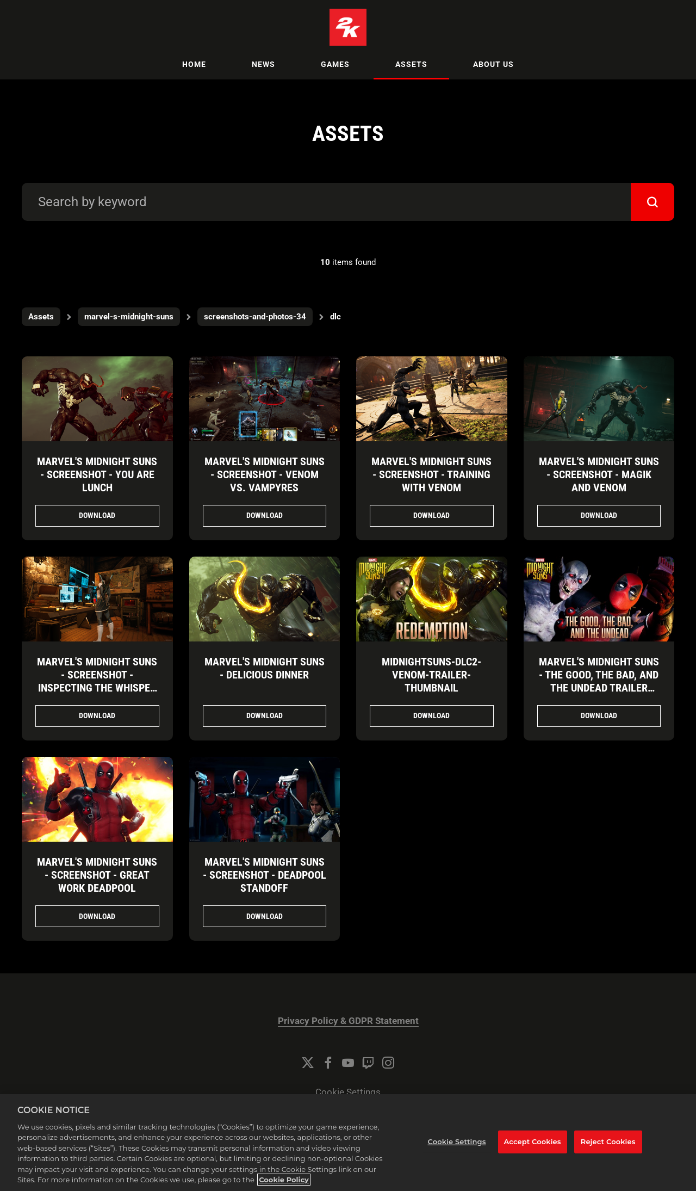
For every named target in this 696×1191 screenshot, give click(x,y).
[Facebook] (328, 1063)
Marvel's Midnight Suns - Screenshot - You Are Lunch (97, 474)
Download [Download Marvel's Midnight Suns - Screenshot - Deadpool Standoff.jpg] (264, 916)
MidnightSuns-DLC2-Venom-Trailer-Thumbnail (431, 674)
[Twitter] (308, 1063)
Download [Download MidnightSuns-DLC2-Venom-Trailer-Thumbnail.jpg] (431, 715)
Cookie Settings (348, 1092)
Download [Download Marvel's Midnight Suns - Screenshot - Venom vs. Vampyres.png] (264, 515)
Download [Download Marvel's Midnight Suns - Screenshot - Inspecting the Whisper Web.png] (97, 715)
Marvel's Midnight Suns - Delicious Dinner (264, 668)
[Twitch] (368, 1063)
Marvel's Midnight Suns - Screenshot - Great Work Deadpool (97, 874)
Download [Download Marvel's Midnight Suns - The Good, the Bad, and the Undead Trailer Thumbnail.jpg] (599, 715)
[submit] (652, 202)
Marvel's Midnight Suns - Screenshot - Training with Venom (431, 474)
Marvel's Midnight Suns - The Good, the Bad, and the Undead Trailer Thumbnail (599, 681)
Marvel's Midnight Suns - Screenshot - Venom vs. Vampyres (264, 474)
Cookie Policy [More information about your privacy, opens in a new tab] (284, 1179)
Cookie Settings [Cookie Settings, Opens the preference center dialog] (457, 1141)
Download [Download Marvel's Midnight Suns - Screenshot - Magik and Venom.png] (599, 515)
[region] (348, 1142)
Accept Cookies (532, 1141)
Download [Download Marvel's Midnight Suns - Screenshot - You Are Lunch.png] (97, 515)
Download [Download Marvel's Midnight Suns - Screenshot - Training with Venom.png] (431, 515)
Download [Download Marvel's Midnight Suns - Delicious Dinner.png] (264, 715)
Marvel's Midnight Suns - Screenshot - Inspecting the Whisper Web (97, 681)
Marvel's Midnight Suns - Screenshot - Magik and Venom (599, 474)
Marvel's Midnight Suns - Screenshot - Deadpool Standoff (264, 874)
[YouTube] (348, 1063)
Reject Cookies (608, 1141)
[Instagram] (388, 1063)
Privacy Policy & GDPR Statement (348, 1021)
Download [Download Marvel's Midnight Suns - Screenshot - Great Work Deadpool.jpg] (97, 916)
